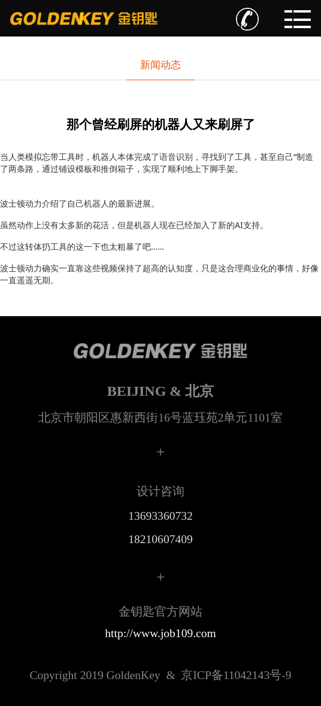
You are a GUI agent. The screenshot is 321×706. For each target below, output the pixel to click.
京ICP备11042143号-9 (161, 675)
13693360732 (160, 516)
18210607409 (160, 539)
